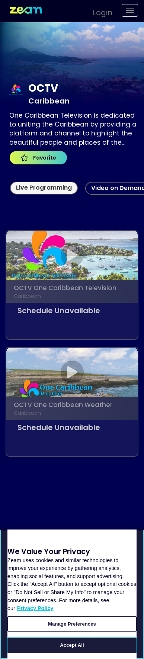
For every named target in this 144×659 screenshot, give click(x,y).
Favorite (38, 157)
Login (102, 12)
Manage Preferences (72, 624)
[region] (72, 594)
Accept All (72, 645)
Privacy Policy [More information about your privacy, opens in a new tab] (35, 608)
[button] (98, 11)
